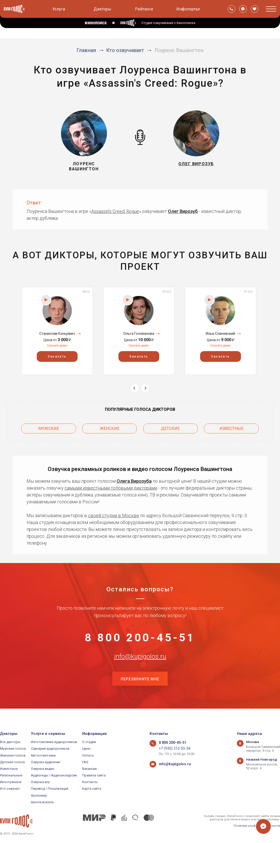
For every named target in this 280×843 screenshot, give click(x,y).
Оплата (88, 755)
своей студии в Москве (113, 513)
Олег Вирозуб (183, 211)
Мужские (48, 427)
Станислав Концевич (57, 333)
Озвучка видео (42, 769)
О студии (89, 742)
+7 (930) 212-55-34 (172, 748)
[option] (57, 331)
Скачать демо (57, 345)
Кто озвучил (10, 788)
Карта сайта (91, 788)
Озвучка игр (40, 782)
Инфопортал (188, 9)
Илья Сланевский (220, 333)
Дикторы (102, 9)
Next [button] (145, 388)
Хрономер (39, 795)
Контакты (90, 782)
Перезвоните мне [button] (140, 688)
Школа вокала (42, 802)
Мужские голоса (13, 748)
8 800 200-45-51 (140, 637)
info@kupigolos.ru (140, 662)
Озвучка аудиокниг (45, 762)
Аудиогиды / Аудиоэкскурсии (54, 775)
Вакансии (89, 769)
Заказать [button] (57, 356)
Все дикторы (10, 742)
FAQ (85, 762)
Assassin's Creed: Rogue (115, 211)
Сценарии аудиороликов (50, 748)
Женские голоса (13, 755)
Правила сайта (94, 775)
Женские (109, 427)
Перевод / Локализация (49, 788)
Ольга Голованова (138, 333)
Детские (170, 427)
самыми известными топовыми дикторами (111, 485)
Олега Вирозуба (134, 478)
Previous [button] (134, 388)
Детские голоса (12, 762)
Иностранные (10, 782)
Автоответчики (43, 755)
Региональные (11, 775)
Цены (86, 748)
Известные (232, 427)
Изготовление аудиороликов (54, 742)
